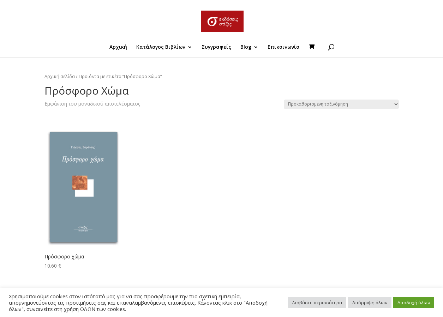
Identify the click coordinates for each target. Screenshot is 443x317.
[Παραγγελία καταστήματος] (341, 104)
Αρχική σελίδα (59, 76)
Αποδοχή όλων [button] (413, 302)
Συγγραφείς (216, 47)
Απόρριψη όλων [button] (369, 302)
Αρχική (118, 47)
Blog (245, 47)
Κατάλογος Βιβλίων (160, 47)
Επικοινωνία (284, 47)
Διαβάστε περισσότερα (317, 302)
